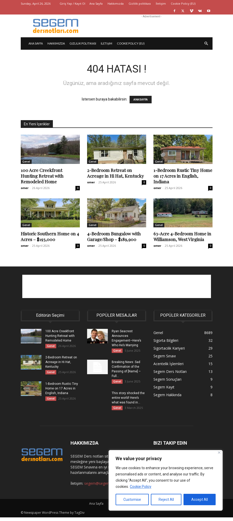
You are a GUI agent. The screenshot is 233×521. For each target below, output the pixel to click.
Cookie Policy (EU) (183, 3)
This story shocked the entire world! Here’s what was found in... (128, 400)
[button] (206, 43)
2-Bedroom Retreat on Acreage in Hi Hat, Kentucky (115, 173)
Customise (132, 499)
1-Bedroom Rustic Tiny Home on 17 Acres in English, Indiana (182, 175)
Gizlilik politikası (140, 3)
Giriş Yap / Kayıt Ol (72, 3)
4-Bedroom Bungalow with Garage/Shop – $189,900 (114, 236)
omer (25, 188)
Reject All (166, 499)
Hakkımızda (116, 3)
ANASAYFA (140, 99)
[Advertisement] (151, 26)
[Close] (219, 452)
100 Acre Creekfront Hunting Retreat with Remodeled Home (42, 175)
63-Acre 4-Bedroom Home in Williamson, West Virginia (182, 236)
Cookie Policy (140, 486)
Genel (26, 161)
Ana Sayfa (96, 3)
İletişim (161, 3)
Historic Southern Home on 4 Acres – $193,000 (50, 236)
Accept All (199, 499)
